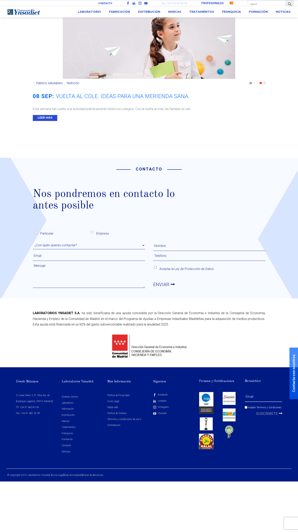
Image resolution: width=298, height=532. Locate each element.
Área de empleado (73, 475)
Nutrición (73, 83)
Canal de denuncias (93, 475)
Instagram (161, 407)
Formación (258, 12)
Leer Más (45, 117)
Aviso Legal (113, 401)
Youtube (159, 413)
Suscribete (269, 413)
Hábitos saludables (49, 83)
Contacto (105, 3)
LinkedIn (160, 400)
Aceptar (263, 407)
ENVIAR (164, 284)
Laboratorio (89, 12)
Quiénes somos (70, 396)
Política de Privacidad (118, 395)
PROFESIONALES (212, 3)
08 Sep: (111, 96)
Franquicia (231, 12)
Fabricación (119, 12)
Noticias (283, 12)
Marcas (174, 12)
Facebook (160, 394)
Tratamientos (201, 12)
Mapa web (112, 407)
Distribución (149, 12)
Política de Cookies (117, 413)
